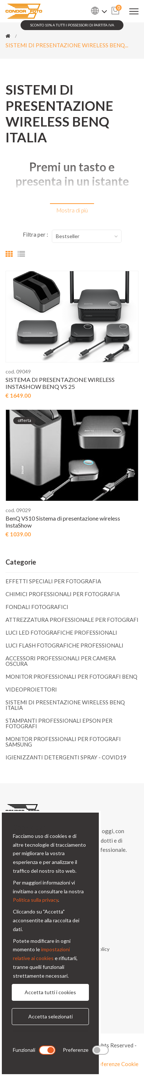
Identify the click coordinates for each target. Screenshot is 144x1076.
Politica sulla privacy (35, 900)
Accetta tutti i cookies (50, 992)
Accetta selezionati (50, 1016)
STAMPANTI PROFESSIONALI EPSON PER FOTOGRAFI (59, 723)
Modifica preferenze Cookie (104, 1064)
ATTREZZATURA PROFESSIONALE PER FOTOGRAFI (72, 619)
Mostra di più (72, 210)
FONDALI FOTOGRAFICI (37, 606)
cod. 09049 (18, 371)
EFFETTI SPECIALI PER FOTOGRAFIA (53, 581)
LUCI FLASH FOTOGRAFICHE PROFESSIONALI (64, 645)
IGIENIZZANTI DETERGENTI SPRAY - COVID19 (66, 757)
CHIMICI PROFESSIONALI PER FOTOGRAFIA (63, 594)
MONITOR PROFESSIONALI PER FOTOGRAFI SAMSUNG (63, 742)
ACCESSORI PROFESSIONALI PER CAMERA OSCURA (61, 661)
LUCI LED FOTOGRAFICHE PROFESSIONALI (61, 632)
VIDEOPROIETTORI (31, 689)
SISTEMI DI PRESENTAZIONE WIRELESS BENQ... (67, 45)
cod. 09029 (18, 510)
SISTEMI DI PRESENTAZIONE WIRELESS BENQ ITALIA (65, 705)
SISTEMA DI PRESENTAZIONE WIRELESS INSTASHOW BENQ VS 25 (60, 383)
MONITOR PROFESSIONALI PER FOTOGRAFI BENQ (71, 676)
